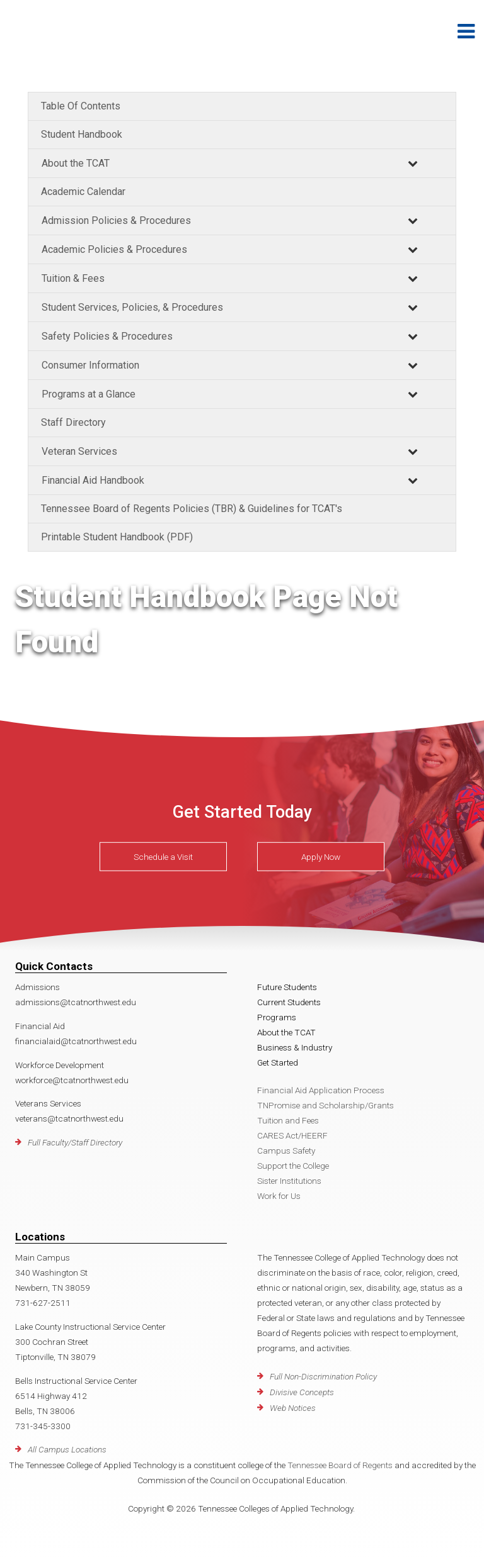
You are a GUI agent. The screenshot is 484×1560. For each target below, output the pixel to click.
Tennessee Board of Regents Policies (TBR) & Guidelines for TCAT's (191, 509)
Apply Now (320, 857)
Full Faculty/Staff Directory (75, 1142)
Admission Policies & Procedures (116, 220)
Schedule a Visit (163, 857)
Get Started (277, 1062)
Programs (276, 1017)
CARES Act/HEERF (292, 1135)
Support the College (293, 1166)
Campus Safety (286, 1150)
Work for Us (279, 1196)
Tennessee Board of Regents (340, 1465)
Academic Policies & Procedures (114, 249)
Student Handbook (81, 134)
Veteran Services (79, 451)
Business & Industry (294, 1047)
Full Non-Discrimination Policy (323, 1376)
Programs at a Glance (88, 394)
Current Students (289, 1002)
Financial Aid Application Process (320, 1090)
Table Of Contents (80, 106)
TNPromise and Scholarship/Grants (325, 1105)
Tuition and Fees (288, 1120)
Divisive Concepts (302, 1392)
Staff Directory (73, 422)
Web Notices (293, 1408)
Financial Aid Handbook (93, 480)
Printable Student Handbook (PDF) (117, 537)
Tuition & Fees (73, 278)
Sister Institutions (289, 1181)
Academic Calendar (83, 192)
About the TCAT (76, 163)
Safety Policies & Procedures (107, 336)
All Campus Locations (67, 1449)
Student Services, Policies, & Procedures (132, 307)
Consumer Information (90, 365)
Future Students (287, 987)
